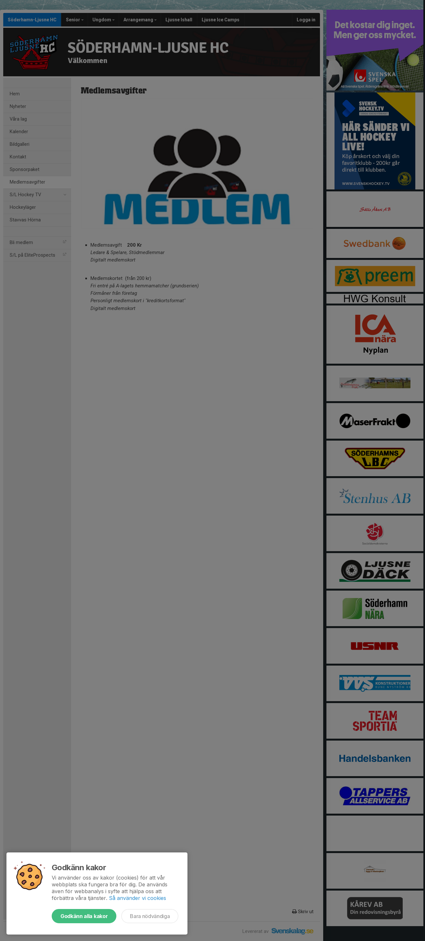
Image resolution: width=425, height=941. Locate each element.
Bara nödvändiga (150, 916)
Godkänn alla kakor (84, 916)
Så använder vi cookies (137, 898)
